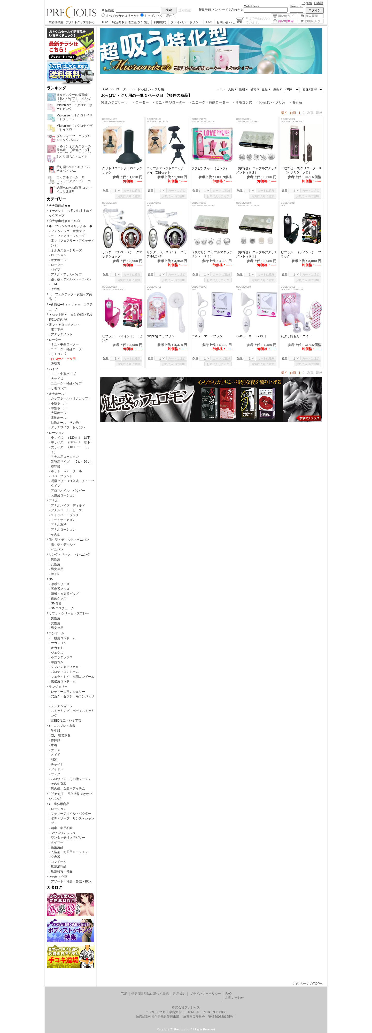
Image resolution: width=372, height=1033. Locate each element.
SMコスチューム (62, 608)
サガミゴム (58, 643)
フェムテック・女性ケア (68, 231)
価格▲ (243, 89)
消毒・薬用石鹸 (62, 828)
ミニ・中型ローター (65, 344)
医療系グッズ (60, 589)
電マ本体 (57, 329)
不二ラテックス (62, 657)
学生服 (55, 730)
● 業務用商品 (59, 804)
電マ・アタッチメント (64, 325)
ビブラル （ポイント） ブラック (301, 254)
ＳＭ (54, 284)
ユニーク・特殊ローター (68, 349)
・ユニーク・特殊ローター (209, 102)
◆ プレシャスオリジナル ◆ (70, 226)
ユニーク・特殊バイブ (66, 383)
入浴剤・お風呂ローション (69, 852)
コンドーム (56, 633)
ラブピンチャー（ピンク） (212, 168)
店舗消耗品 (58, 866)
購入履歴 (311, 15)
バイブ (55, 269)
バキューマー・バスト (251, 336)
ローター (57, 265)
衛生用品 (57, 847)
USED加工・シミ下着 (66, 720)
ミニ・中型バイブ (63, 374)
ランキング (56, 88)
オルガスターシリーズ (66, 250)
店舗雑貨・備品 (62, 871)
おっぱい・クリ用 (63, 359)
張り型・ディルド (63, 544)
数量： (107, 190)
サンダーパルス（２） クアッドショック (122, 254)
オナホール (58, 260)
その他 (55, 289)
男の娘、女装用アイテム (68, 788)
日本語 (318, 3)
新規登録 (205, 10)
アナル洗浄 (58, 524)
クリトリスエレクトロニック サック (122, 170)
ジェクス (57, 653)
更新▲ (266, 89)
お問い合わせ (225, 22)
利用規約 (160, 22)
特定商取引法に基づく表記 (130, 22)
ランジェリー (58, 687)
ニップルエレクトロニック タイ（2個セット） (167, 170)
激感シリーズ (60, 584)
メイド (55, 754)
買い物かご (284, 15)
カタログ (54, 887)
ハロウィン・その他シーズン (71, 779)
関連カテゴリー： (114, 102)
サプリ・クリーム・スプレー (69, 613)
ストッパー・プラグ (65, 515)
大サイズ (57, 379)
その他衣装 (58, 783)
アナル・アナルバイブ (66, 274)
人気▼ (232, 89)
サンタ (55, 774)
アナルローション (63, 529)
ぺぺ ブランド (62, 476)
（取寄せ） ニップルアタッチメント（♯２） (256, 170)
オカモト (57, 648)
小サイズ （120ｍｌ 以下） (72, 437)
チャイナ (57, 764)
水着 (54, 745)
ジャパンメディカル (65, 667)
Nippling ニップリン (160, 336)
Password (296, 6)
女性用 (55, 564)
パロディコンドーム (65, 672)
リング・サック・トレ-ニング (69, 554)
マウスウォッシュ (63, 833)
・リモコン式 (242, 102)
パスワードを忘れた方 (228, 10)
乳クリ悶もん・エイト (299, 336)
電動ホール (58, 418)
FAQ (209, 22)
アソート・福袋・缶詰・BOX (71, 881)
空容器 (55, 466)
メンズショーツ (62, 706)
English (307, 3)
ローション (58, 255)
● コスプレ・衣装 (62, 726)
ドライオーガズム (63, 520)
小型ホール (58, 403)
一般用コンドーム (63, 638)
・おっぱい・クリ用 (270, 102)
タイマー (57, 842)
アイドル (57, 769)
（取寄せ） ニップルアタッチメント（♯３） (212, 254)
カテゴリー (56, 199)
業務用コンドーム (63, 681)
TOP (105, 22)
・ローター (140, 102)
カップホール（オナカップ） (71, 398)
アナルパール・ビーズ (66, 510)
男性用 (55, 559)
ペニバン (57, 549)
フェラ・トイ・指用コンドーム (72, 677)
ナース (55, 750)
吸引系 (55, 364)
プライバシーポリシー (186, 22)
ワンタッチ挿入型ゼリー (68, 837)
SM (51, 579)
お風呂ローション (63, 495)
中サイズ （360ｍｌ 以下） (72, 442)
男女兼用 (57, 569)
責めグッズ (58, 598)
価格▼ (255, 89)
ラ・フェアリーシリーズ (68, 236)
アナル (53, 500)
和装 (54, 759)
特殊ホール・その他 (65, 422)
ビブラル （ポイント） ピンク (122, 338)
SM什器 (56, 603)
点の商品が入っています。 (258, 20)
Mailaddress (251, 6)
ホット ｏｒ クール (68, 471)
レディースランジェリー (68, 691)
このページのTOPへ (308, 983)
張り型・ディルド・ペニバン (71, 279)
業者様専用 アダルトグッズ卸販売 (71, 22)
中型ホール (58, 408)
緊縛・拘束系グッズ (65, 594)
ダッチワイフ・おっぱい (68, 427)
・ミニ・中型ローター (168, 102)
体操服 (55, 740)
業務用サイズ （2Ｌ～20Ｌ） (72, 461)
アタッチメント (62, 334)
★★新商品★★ (60, 205)
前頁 (293, 113)
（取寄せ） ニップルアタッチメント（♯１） (256, 254)
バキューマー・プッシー (208, 336)
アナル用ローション (65, 457)
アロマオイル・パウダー (68, 490)
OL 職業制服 (62, 735)
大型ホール (58, 413)
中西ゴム (57, 662)
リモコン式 (58, 354)
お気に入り (311, 21)
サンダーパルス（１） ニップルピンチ (167, 254)
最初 (284, 113)
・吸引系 (295, 102)
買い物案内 (284, 21)
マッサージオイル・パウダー (71, 813)
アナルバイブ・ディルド (68, 505)
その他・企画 (58, 877)
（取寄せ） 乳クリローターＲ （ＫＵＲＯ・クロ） (301, 170)
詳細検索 (185, 10)
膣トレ (55, 574)
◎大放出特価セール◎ (64, 221)
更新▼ (277, 89)
